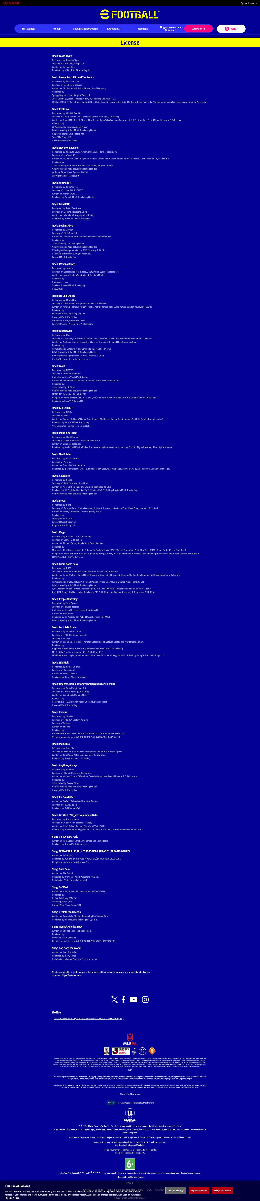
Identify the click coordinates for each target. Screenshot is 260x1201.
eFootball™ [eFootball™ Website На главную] (130, 14)
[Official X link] (114, 999)
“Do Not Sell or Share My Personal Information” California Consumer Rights (92, 1018)
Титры (129, 1183)
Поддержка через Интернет (170, 28)
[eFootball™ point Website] (231, 29)
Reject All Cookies (199, 1194)
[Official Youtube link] (133, 1000)
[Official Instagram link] (145, 999)
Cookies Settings (176, 1194)
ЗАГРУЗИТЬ (198, 28)
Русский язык (247, 3)
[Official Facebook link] (123, 999)
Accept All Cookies (222, 1194)
